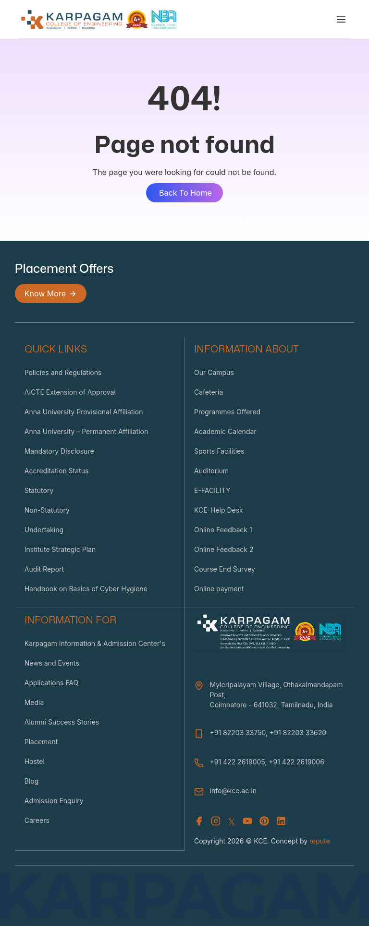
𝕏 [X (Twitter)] (231, 822)
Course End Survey (224, 569)
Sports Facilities (219, 451)
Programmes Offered (227, 412)
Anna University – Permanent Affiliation (86, 431)
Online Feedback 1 (223, 530)
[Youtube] (247, 822)
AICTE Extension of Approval (70, 392)
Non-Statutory (47, 510)
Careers (37, 820)
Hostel (35, 761)
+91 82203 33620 (298, 732)
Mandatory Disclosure (59, 451)
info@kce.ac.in (232, 790)
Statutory (39, 490)
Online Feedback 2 (223, 549)
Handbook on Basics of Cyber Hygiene (86, 589)
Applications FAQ (51, 683)
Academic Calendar (225, 431)
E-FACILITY (212, 490)
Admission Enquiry (54, 801)
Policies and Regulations (63, 372)
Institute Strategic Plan (60, 549)
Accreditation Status (57, 471)
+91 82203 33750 (237, 732)
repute (319, 841)
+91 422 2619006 (296, 762)
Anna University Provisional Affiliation (84, 412)
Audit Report (44, 569)
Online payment (219, 589)
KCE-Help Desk (218, 510)
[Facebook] (199, 822)
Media (34, 702)
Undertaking (44, 530)
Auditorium (211, 471)
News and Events (52, 663)
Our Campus (214, 372)
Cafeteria (208, 392)
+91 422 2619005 (237, 762)
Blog (32, 781)
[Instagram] (216, 822)
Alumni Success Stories (62, 722)
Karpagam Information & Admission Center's (95, 643)
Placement (41, 742)
